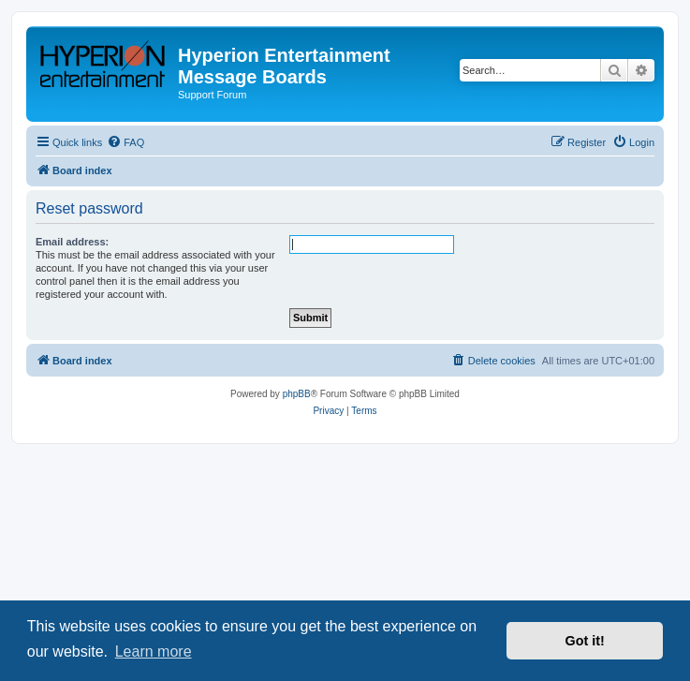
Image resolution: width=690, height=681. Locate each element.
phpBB (297, 394)
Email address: (72, 241)
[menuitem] (125, 142)
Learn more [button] (153, 651)
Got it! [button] (585, 640)
